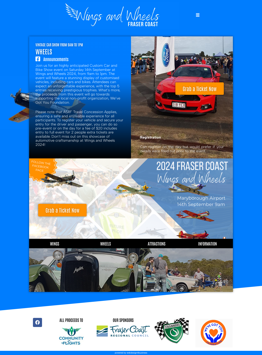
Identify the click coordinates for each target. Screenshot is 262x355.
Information (207, 243)
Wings (54, 243)
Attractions (156, 243)
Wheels (105, 243)
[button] (198, 15)
